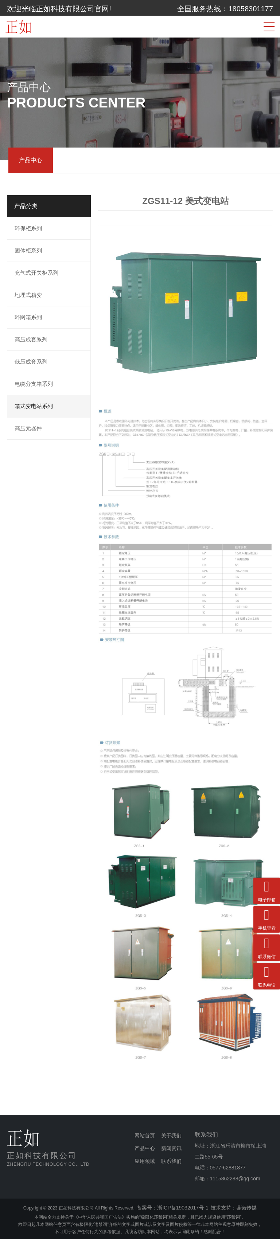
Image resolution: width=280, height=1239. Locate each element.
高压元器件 (28, 428)
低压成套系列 (31, 361)
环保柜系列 (28, 228)
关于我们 (171, 1135)
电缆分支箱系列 (34, 384)
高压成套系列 (31, 339)
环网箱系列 (28, 317)
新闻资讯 (171, 1148)
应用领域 (145, 1161)
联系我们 (171, 1161)
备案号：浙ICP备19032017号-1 (172, 1208)
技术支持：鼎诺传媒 (234, 1208)
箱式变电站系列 (34, 406)
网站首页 (145, 1135)
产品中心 (30, 160)
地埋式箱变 (28, 295)
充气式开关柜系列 (36, 273)
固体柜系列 (28, 250)
